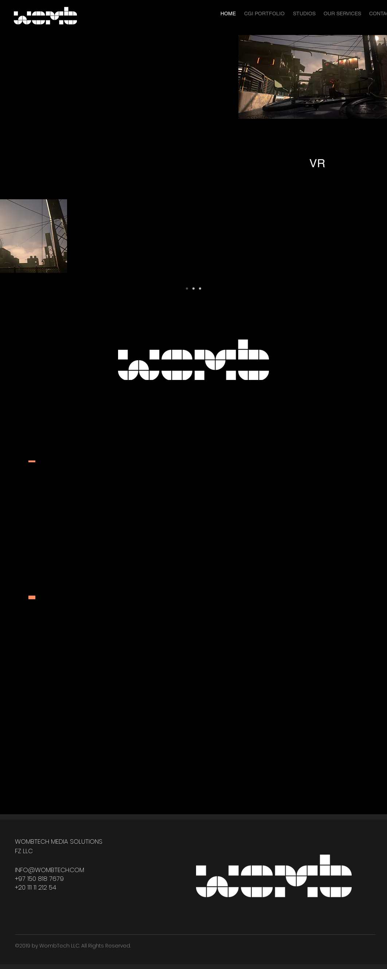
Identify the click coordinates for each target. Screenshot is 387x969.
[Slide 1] (187, 288)
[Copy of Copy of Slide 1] (200, 288)
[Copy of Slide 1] (193, 288)
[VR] (317, 163)
